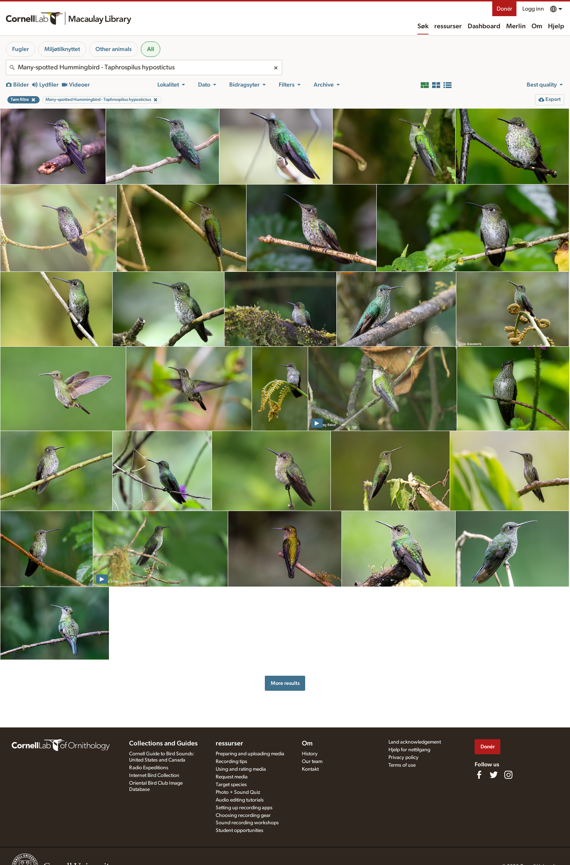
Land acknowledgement (414, 742)
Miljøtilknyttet (62, 49)
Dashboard (484, 26)
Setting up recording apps (244, 807)
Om (536, 26)
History (310, 753)
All (150, 49)
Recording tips (231, 761)
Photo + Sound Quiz (238, 792)
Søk (422, 26)
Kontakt (310, 769)
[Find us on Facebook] (479, 774)
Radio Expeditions (148, 767)
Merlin (516, 26)
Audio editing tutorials (240, 800)
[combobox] (144, 67)
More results (285, 683)
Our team (312, 761)
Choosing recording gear (243, 815)
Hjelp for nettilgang (409, 749)
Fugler (20, 49)
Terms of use (402, 765)
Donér (504, 9)
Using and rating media (241, 769)
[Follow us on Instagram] (508, 774)
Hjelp (556, 26)
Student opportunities (239, 830)
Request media (232, 777)
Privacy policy (403, 757)
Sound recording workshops (247, 822)
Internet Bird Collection (154, 775)
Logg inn (533, 9)
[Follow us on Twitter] (493, 774)
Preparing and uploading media (250, 753)
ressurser (448, 26)
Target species (231, 784)
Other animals (113, 49)
